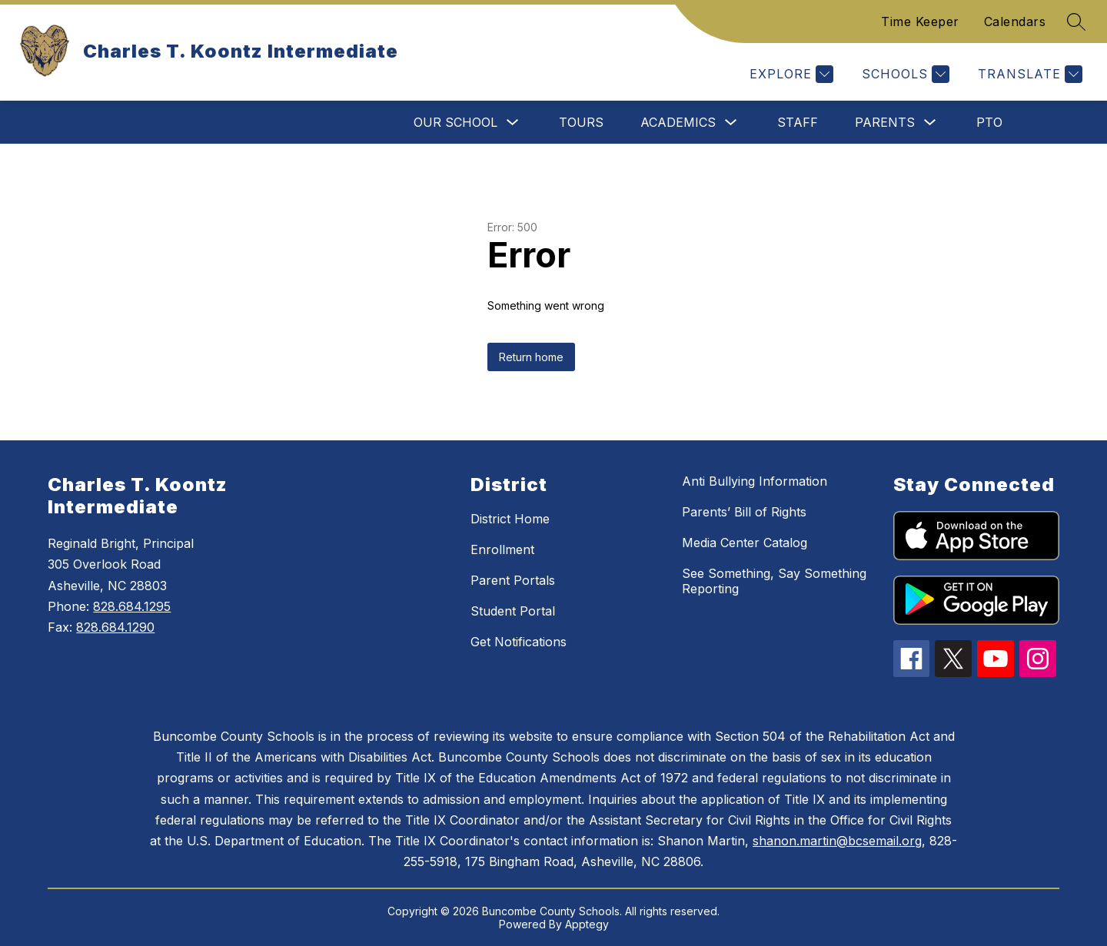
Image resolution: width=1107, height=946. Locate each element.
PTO (989, 122)
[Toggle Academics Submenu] (731, 122)
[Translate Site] (1028, 74)
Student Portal (512, 611)
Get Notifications (518, 641)
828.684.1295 (132, 606)
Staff (797, 122)
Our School (455, 122)
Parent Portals (512, 580)
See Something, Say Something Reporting (774, 581)
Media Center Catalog (744, 542)
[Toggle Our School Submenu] (513, 122)
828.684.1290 (115, 627)
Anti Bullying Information (754, 481)
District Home (510, 518)
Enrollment (502, 549)
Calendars (1015, 21)
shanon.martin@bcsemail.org (837, 840)
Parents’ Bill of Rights (744, 511)
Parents (885, 122)
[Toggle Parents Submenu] (930, 122)
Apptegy (587, 924)
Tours (581, 122)
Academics (678, 122)
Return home (531, 356)
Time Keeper (920, 21)
